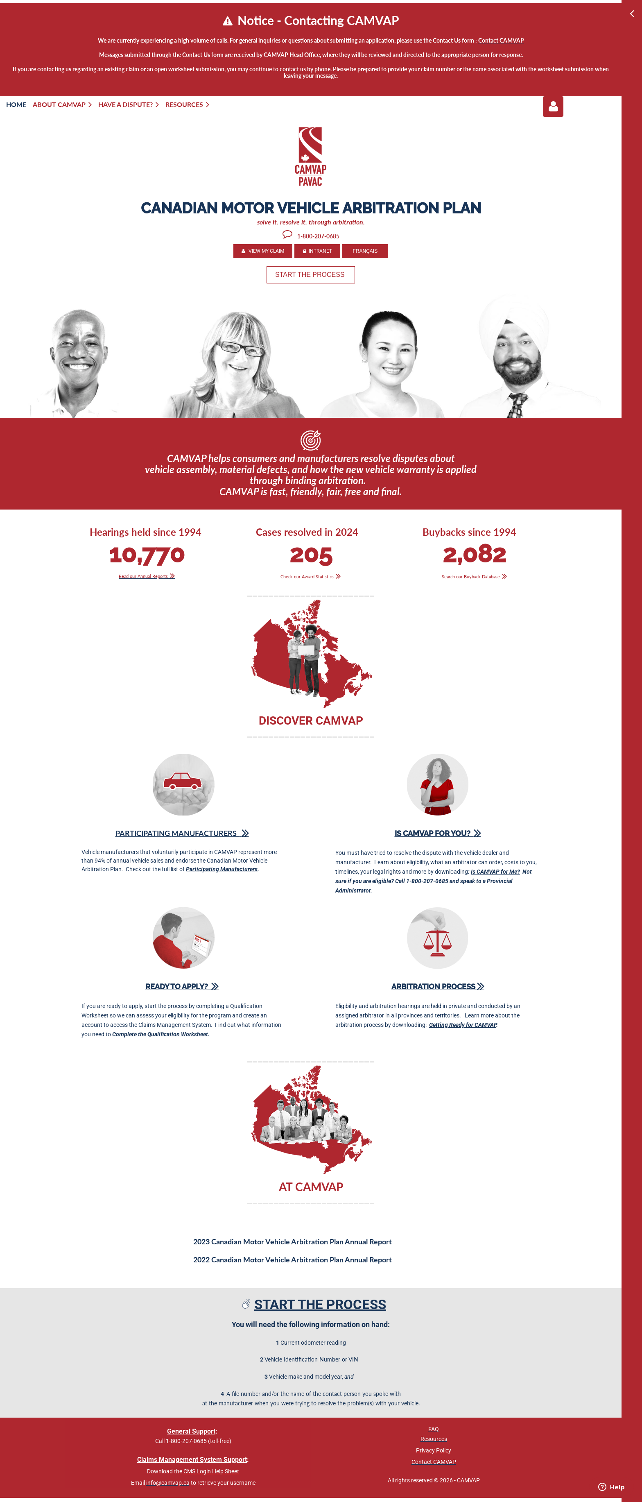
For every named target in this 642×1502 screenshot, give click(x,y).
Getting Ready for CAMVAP (462, 1025)
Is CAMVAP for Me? (495, 871)
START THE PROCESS (310, 274)
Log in (553, 106)
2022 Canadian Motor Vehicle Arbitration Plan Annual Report (292, 1259)
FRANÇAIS (365, 251)
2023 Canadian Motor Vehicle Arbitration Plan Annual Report (292, 1241)
